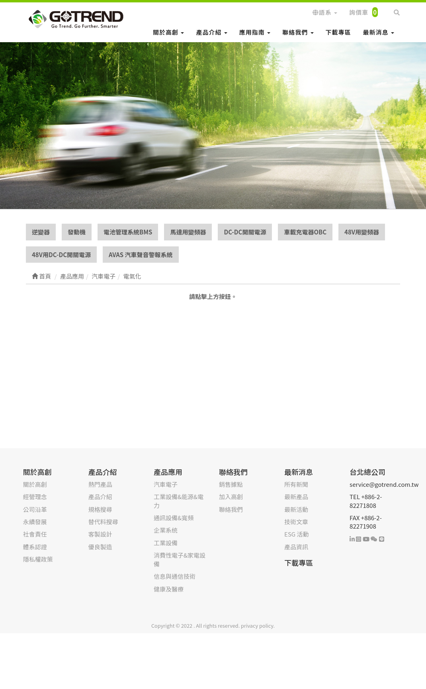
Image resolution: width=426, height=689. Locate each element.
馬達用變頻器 (188, 232)
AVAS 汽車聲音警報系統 (141, 254)
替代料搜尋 (103, 521)
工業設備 (166, 543)
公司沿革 (35, 509)
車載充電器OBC (305, 232)
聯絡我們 (297, 32)
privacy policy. (258, 625)
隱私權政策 (38, 559)
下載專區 (338, 32)
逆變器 (41, 232)
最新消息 (378, 32)
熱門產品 (100, 484)
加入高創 (231, 496)
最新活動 (296, 509)
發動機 (77, 232)
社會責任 (35, 534)
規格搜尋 (100, 509)
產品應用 (168, 471)
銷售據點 (231, 484)
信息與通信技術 (174, 576)
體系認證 (35, 547)
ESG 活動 (296, 534)
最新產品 (296, 496)
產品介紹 (211, 32)
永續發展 (35, 521)
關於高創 (168, 32)
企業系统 (166, 530)
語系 (325, 12)
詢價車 (363, 12)
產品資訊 (296, 547)
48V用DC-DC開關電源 (61, 254)
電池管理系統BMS (128, 232)
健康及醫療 (169, 589)
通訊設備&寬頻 (173, 517)
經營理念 (35, 496)
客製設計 (100, 534)
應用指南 (254, 32)
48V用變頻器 (361, 232)
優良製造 (100, 547)
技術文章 (296, 521)
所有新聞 (296, 484)
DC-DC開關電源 (245, 232)
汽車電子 (166, 484)
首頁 (41, 276)
